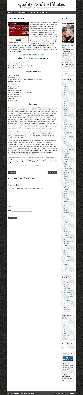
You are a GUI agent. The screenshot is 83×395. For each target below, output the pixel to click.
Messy (65, 195)
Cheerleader (67, 115)
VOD (65, 262)
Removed (42, 12)
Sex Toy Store (67, 231)
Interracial (66, 182)
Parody (65, 208)
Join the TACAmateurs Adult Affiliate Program (32, 54)
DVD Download (68, 132)
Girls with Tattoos (68, 168)
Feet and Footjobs (68, 149)
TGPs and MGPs (68, 302)
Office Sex (66, 205)
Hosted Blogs (67, 286)
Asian (65, 88)
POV (65, 218)
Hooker (66, 178)
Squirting (66, 247)
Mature (65, 193)
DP (64, 130)
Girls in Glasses (68, 165)
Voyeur (65, 264)
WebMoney (67, 335)
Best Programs (12, 12)
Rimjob (65, 228)
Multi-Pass (66, 199)
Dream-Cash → (52, 172)
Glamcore (66, 170)
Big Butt (66, 96)
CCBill (65, 324)
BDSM (65, 94)
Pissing (66, 216)
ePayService (67, 327)
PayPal (65, 331)
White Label (67, 309)
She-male (66, 233)
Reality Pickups (68, 224)
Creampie (66, 122)
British (65, 109)
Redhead (66, 226)
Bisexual (66, 101)
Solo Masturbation (68, 241)
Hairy (65, 174)
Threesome (67, 256)
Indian (65, 180)
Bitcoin (65, 322)
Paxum (65, 329)
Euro (65, 138)
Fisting (65, 155)
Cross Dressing (68, 124)
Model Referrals (68, 290)
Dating (65, 128)
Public (65, 222)
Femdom (66, 151)
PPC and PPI (67, 298)
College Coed (67, 117)
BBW (65, 92)
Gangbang (66, 161)
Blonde (65, 105)
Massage (66, 191)
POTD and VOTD (68, 296)
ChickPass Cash (30, 47)
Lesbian (66, 189)
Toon (65, 258)
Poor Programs (34, 12)
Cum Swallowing (68, 126)
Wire (65, 337)
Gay (65, 163)
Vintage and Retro (68, 260)
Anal (65, 86)
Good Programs (22, 12)
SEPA (65, 333)
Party (65, 210)
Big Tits (66, 100)
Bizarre (65, 103)
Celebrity (66, 111)
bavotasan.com (71, 393)
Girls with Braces (68, 166)
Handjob (66, 176)
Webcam (66, 268)
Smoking (66, 235)
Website (10, 214)
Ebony (65, 134)
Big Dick (66, 98)
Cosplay (66, 119)
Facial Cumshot (68, 145)
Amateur (66, 84)
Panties (66, 207)
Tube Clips (66, 304)
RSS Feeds (67, 300)
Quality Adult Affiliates (41, 4)
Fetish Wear (67, 153)
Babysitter (66, 90)
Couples (66, 121)
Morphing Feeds (68, 292)
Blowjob (66, 107)
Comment (11, 191)
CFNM (65, 113)
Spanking (66, 243)
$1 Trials (66, 281)
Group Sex (66, 172)
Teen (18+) (66, 254)
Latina (65, 184)
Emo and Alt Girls (68, 136)
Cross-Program (68, 283)
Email (10, 210)
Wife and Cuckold (68, 270)
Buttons (68, 347)
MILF (65, 197)
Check (65, 325)
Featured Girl (67, 147)
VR (64, 266)
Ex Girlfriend (67, 140)
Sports (65, 245)
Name (10, 206)
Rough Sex (66, 229)
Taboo (65, 252)
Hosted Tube (67, 288)
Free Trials (66, 284)
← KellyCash (12, 172)
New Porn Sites (68, 294)
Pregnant (66, 220)
